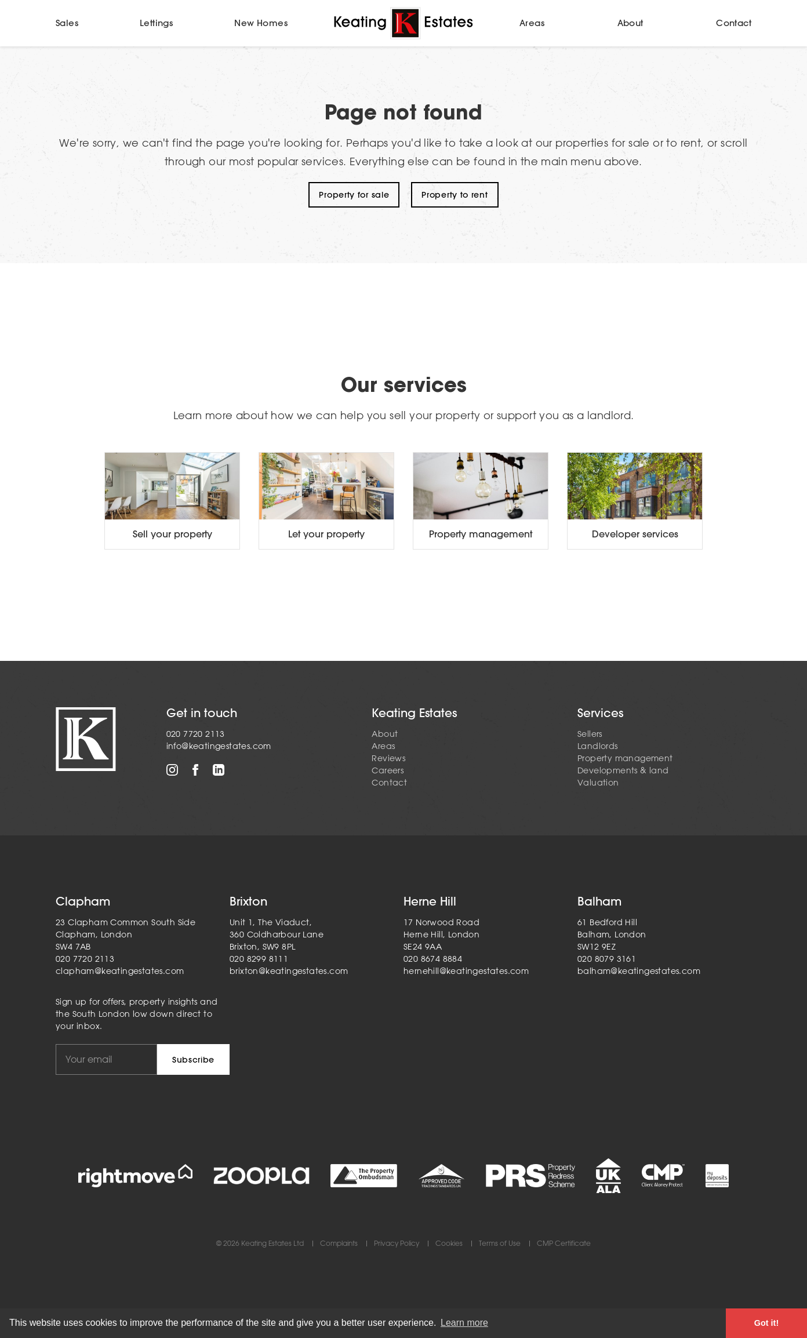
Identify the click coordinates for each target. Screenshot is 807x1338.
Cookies (449, 1244)
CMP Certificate (564, 1244)
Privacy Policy (396, 1244)
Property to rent (454, 195)
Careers (388, 770)
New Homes (261, 22)
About (630, 22)
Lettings (156, 22)
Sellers (589, 734)
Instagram (172, 770)
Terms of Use (500, 1244)
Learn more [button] (464, 1323)
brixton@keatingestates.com (289, 971)
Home (403, 23)
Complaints (339, 1244)
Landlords (597, 746)
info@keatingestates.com (218, 746)
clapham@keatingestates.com (120, 971)
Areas (531, 22)
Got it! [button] (766, 1323)
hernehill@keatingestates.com (466, 971)
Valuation (598, 782)
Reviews (388, 758)
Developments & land (623, 770)
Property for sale (354, 195)
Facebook (195, 770)
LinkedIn (218, 770)
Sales (67, 22)
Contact (733, 22)
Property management (625, 758)
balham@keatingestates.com (638, 971)
